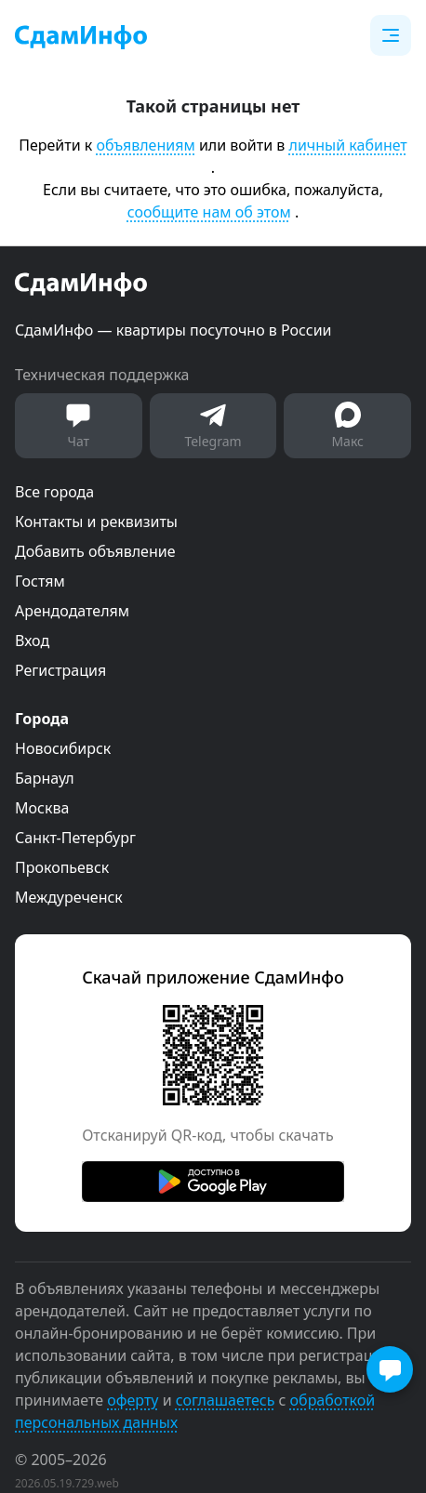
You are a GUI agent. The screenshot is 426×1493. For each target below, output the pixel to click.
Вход (32, 640)
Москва (42, 808)
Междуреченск (69, 897)
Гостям (40, 581)
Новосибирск (63, 748)
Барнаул (44, 778)
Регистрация (60, 670)
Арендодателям (72, 611)
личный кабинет (348, 145)
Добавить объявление (95, 551)
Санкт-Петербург (75, 837)
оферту (132, 1400)
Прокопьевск (62, 867)
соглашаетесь (225, 1400)
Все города (54, 492)
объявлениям (145, 145)
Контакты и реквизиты (96, 521)
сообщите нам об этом (209, 212)
